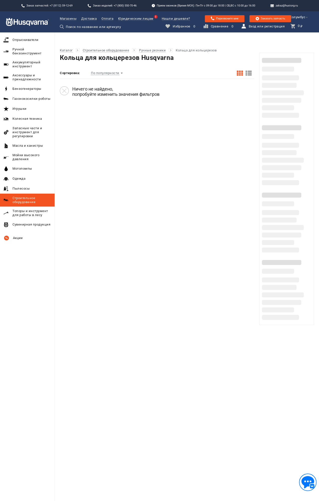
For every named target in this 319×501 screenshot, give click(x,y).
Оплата (107, 18)
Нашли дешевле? (176, 18)
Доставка (89, 18)
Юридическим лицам (136, 18)
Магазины (68, 18)
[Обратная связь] (308, 482)
